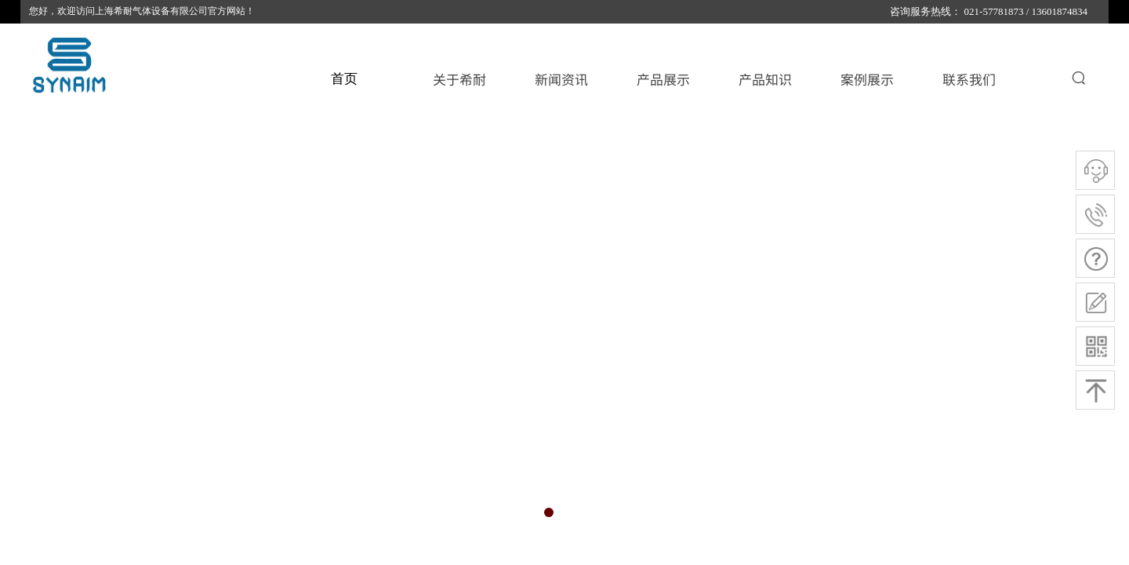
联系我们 (969, 79)
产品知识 (765, 79)
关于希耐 (459, 79)
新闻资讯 (561, 79)
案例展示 (867, 79)
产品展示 (663, 79)
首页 (344, 78)
